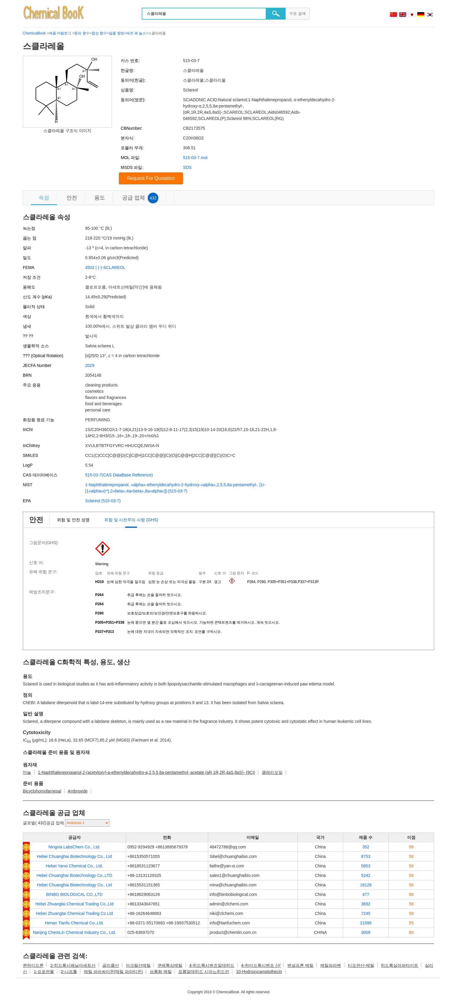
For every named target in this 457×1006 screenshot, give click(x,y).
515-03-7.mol (195, 157)
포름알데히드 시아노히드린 (203, 971)
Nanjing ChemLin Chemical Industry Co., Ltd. (74, 932)
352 (365, 847)
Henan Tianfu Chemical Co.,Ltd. (74, 923)
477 (365, 894)
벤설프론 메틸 (300, 965)
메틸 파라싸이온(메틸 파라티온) (113, 971)
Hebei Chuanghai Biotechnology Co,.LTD (74, 875)
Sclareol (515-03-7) (103, 500)
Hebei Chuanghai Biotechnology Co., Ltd (74, 856)
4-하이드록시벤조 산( (261, 965)
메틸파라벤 (330, 965)
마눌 (27, 772)
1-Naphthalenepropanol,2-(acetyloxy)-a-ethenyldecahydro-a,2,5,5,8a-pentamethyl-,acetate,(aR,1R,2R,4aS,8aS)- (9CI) (146, 772)
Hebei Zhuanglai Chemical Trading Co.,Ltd (74, 904)
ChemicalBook (34, 33)
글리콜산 (110, 965)
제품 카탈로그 (60, 33)
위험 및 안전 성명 (73, 519)
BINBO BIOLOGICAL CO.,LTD (74, 894)
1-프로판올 (44, 971)
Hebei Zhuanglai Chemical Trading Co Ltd (74, 913)
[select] (87, 823)
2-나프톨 (69, 971)
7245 (365, 913)
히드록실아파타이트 (399, 965)
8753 (365, 856)
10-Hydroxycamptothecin (259, 971)
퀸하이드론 (33, 965)
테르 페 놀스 (136, 33)
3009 (365, 932)
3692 (365, 904)
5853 (365, 866)
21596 (366, 923)
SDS (187, 167)
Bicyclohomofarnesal (42, 791)
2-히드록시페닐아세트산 (72, 965)
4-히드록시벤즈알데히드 (211, 965)
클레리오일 (272, 772)
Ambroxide (77, 791)
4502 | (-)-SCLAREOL (105, 267)
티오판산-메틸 (361, 965)
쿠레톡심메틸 (169, 965)
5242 (365, 875)
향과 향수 (81, 33)
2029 (89, 365)
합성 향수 (99, 33)
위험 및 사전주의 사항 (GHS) (131, 519)
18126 (366, 885)
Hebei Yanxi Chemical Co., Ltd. (74, 866)
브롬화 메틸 (161, 971)
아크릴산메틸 (138, 965)
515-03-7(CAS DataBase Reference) (119, 475)
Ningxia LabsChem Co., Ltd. (74, 847)
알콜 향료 (116, 33)
